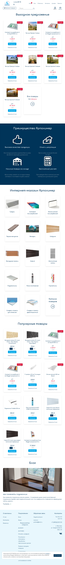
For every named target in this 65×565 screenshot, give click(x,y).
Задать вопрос (38, 517)
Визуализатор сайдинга (25, 523)
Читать (7, 504)
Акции (30, 3)
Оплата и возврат (23, 534)
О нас (4, 517)
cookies (47, 553)
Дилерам (54, 3)
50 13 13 (56, 522)
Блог (35, 3)
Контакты (47, 3)
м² (14, 348)
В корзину (12, 44)
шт (11, 348)
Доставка (21, 531)
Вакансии (60, 3)
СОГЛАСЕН (57, 555)
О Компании (40, 3)
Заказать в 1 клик (12, 47)
